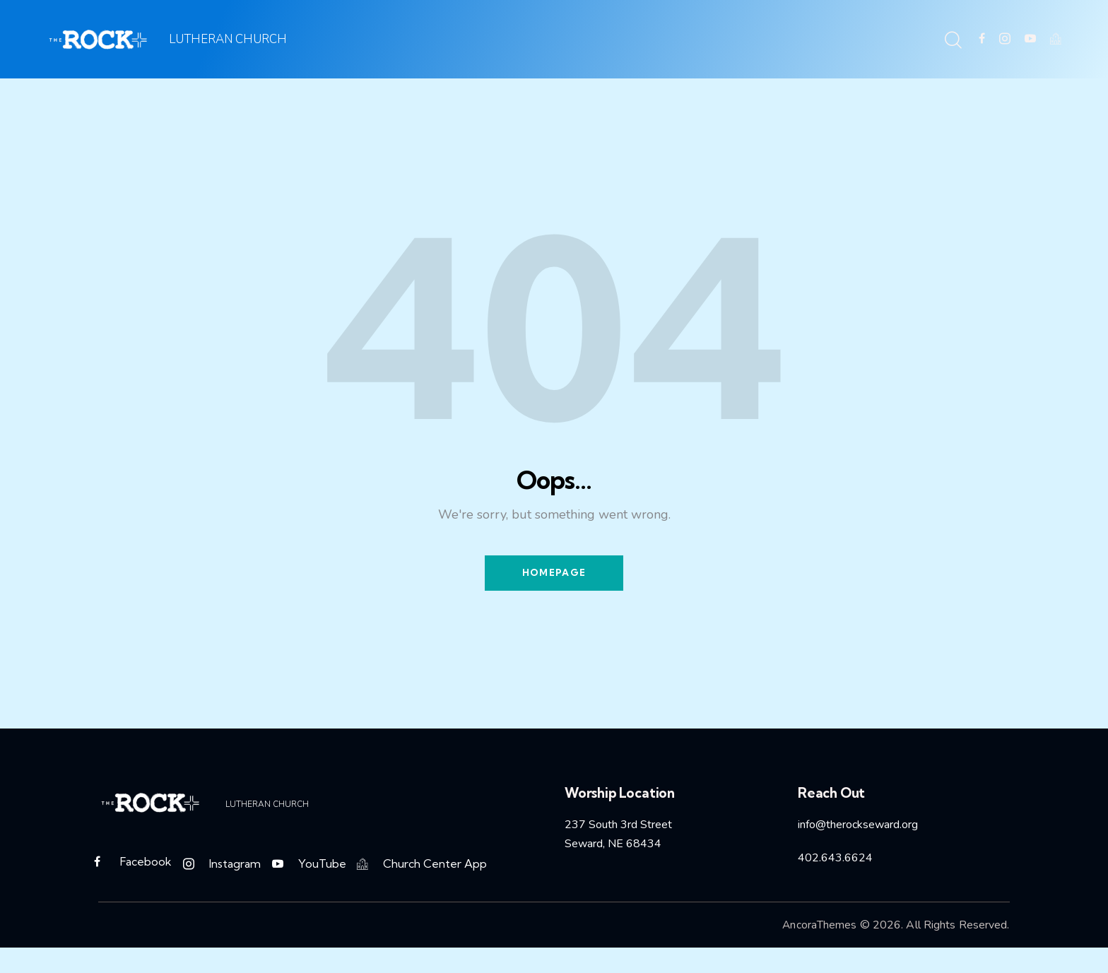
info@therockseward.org (858, 828)
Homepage (554, 574)
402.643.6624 (835, 861)
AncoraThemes (819, 930)
